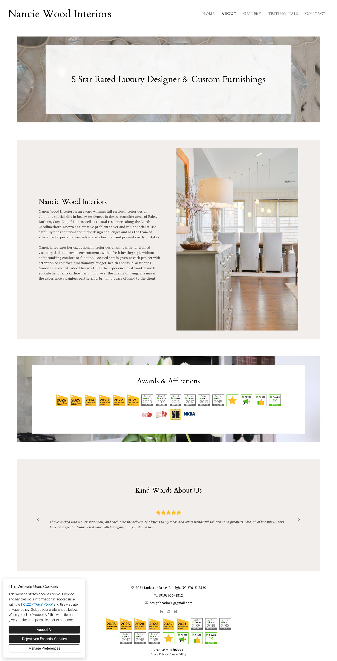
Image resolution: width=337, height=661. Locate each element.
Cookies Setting (178, 654)
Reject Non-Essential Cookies (44, 639)
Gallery (252, 13)
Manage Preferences (44, 648)
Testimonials (283, 13)
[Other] (175, 611)
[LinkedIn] (168, 611)
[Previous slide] (38, 519)
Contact (315, 13)
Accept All (44, 630)
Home (208, 13)
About (229, 13)
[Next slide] (299, 519)
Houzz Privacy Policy (37, 604)
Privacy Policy (158, 654)
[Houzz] (161, 611)
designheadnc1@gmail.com (170, 602)
